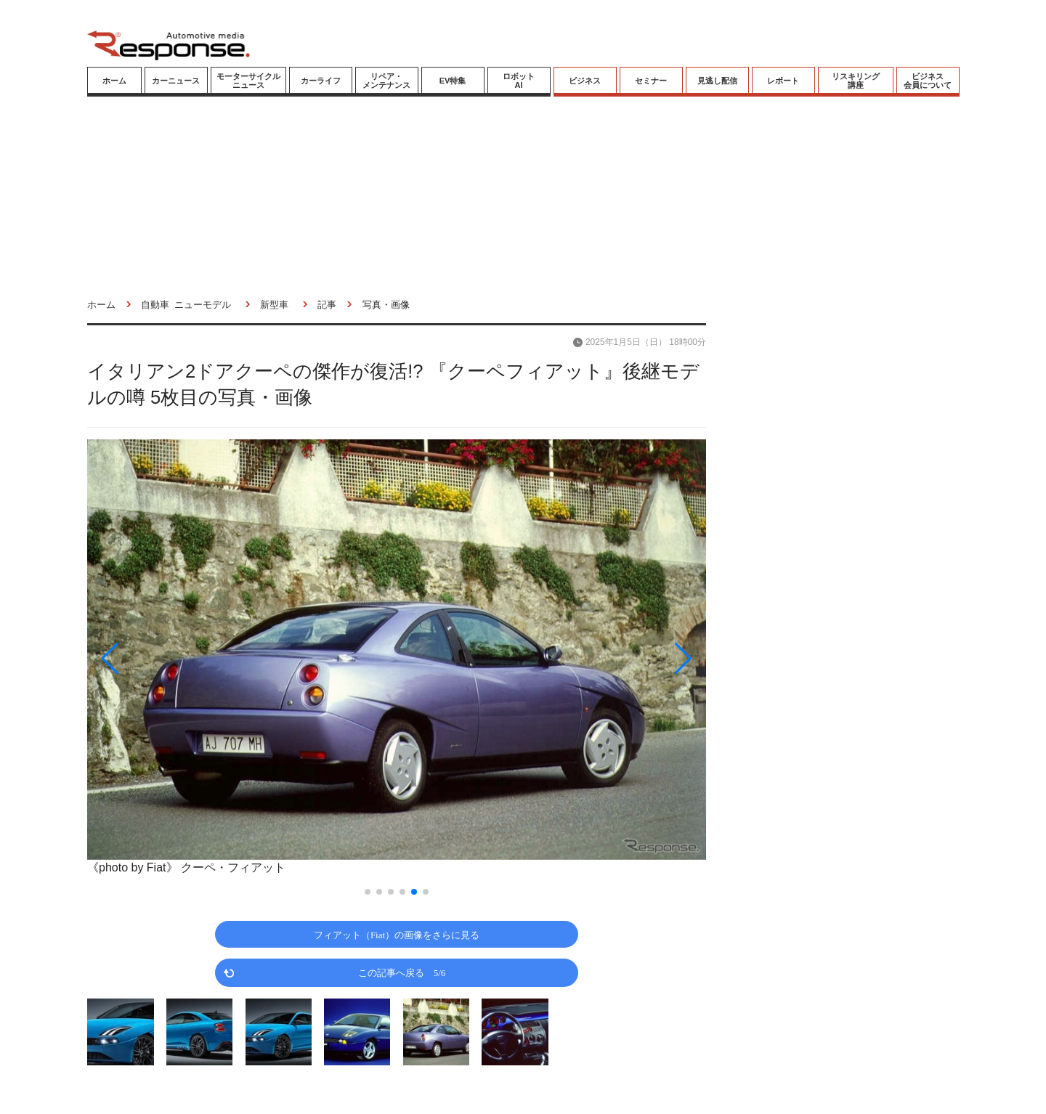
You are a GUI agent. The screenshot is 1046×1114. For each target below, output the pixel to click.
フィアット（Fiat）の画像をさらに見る (396, 934)
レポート (783, 80)
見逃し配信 (717, 80)
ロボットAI (519, 80)
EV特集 (452, 80)
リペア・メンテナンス (386, 80)
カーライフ (321, 80)
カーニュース (176, 80)
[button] (180, 658)
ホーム (114, 80)
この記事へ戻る (402, 972)
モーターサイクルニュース (248, 80)
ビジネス (585, 80)
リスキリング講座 (856, 80)
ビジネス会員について (928, 80)
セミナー (651, 80)
